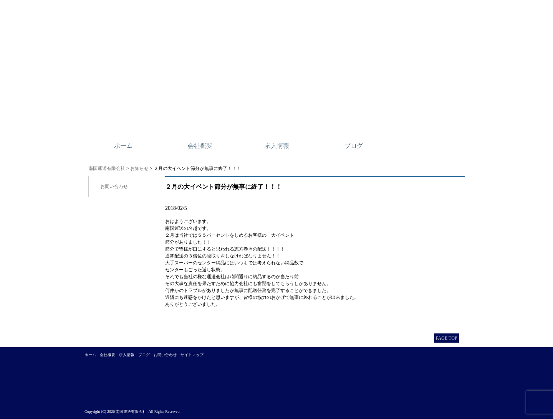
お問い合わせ (114, 186)
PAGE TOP (446, 338)
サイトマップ (192, 355)
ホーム (123, 145)
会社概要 (199, 145)
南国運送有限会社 (106, 168)
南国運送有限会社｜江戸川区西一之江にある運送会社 (194, 71)
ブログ (353, 145)
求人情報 (276, 145)
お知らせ (139, 168)
